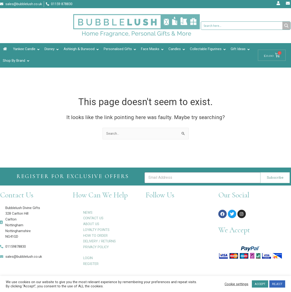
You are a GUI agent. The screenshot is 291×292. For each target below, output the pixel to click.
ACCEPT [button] (260, 284)
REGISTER (91, 264)
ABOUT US (91, 224)
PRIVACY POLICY (96, 247)
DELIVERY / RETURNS (99, 241)
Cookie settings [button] (236, 284)
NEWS (87, 212)
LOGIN (88, 258)
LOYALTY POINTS (96, 230)
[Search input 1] (242, 25)
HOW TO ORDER (95, 236)
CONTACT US (93, 218)
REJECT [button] (277, 284)
